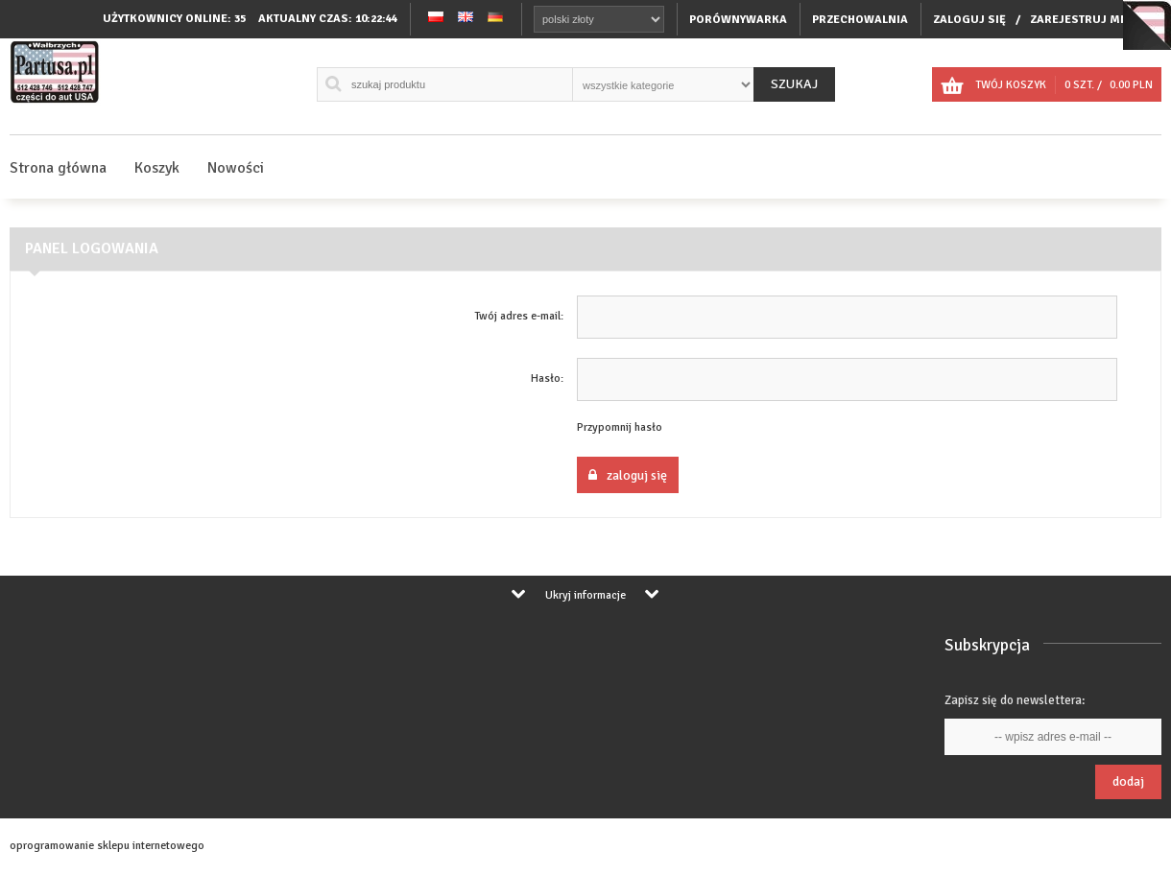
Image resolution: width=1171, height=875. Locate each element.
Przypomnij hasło (619, 427)
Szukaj (794, 84)
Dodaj (1128, 781)
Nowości (235, 167)
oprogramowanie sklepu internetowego (107, 846)
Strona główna (58, 167)
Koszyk (156, 167)
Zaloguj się (627, 475)
